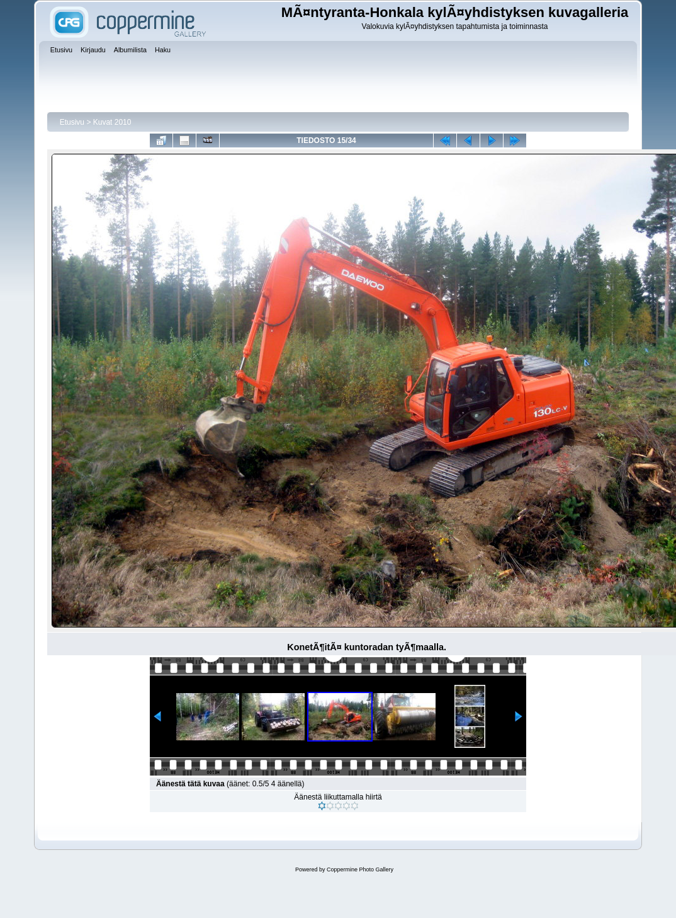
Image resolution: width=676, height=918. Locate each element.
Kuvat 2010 (112, 122)
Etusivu (72, 122)
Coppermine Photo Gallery (360, 869)
